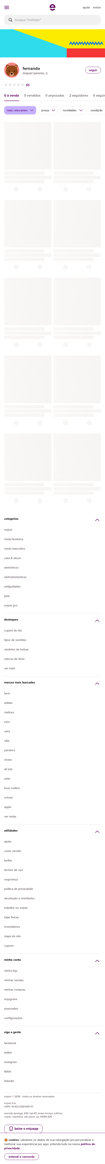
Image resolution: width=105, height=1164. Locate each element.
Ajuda (7, 841)
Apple (7, 807)
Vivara (8, 759)
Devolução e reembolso (19, 898)
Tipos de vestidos (15, 640)
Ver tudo (9, 668)
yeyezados (11, 1008)
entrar (97, 7)
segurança (11, 879)
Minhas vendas (14, 980)
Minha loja (10, 971)
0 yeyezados (54, 95)
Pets (7, 596)
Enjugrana (10, 999)
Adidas (8, 703)
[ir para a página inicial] (52, 9)
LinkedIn (9, 1081)
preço (48, 110)
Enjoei (8, 530)
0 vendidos (32, 95)
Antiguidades (12, 586)
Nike (7, 741)
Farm (7, 693)
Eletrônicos (11, 567)
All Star (8, 769)
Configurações (13, 1018)
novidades (73, 110)
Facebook (10, 1043)
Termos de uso (13, 870)
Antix (7, 778)
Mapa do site (12, 936)
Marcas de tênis (14, 659)
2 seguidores (78, 95)
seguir (93, 70)
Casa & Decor (12, 558)
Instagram (10, 1062)
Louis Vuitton (12, 788)
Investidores (12, 927)
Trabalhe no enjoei (16, 908)
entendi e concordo (22, 1157)
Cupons (9, 945)
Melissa (9, 712)
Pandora (9, 750)
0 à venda (11, 95)
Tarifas (8, 860)
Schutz (8, 797)
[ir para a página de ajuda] (86, 7)
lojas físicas (11, 917)
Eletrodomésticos (15, 577)
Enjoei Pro (10, 605)
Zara (7, 722)
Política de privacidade (18, 889)
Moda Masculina (14, 548)
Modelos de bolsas (16, 649)
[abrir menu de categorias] (6, 7)
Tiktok (7, 1071)
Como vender (12, 851)
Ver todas (10, 816)
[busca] (52, 20)
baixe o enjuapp (23, 1128)
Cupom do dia (13, 630)
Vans (7, 731)
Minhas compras (14, 989)
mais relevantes (20, 110)
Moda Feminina (13, 539)
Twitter (8, 1052)
